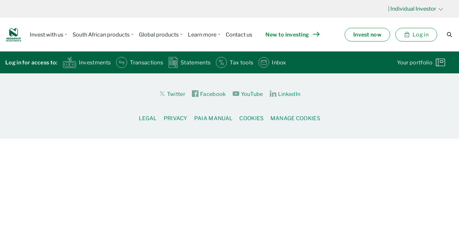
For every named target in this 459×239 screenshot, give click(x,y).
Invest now (367, 35)
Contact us (239, 35)
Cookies (251, 118)
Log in (416, 35)
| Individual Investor (415, 9)
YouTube (248, 94)
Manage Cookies (295, 118)
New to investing (292, 35)
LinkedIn (285, 94)
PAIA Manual (213, 118)
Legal (148, 118)
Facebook (209, 94)
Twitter (172, 94)
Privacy (176, 118)
